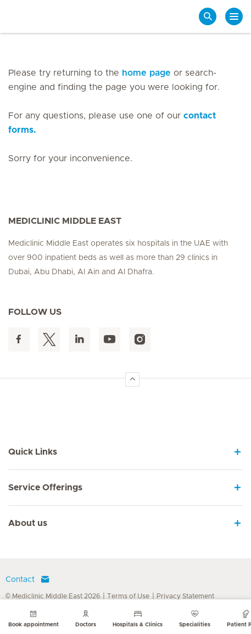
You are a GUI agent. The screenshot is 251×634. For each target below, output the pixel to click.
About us (27, 523)
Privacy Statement (185, 596)
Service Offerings (45, 487)
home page (146, 73)
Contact (27, 580)
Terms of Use (128, 596)
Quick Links (32, 452)
